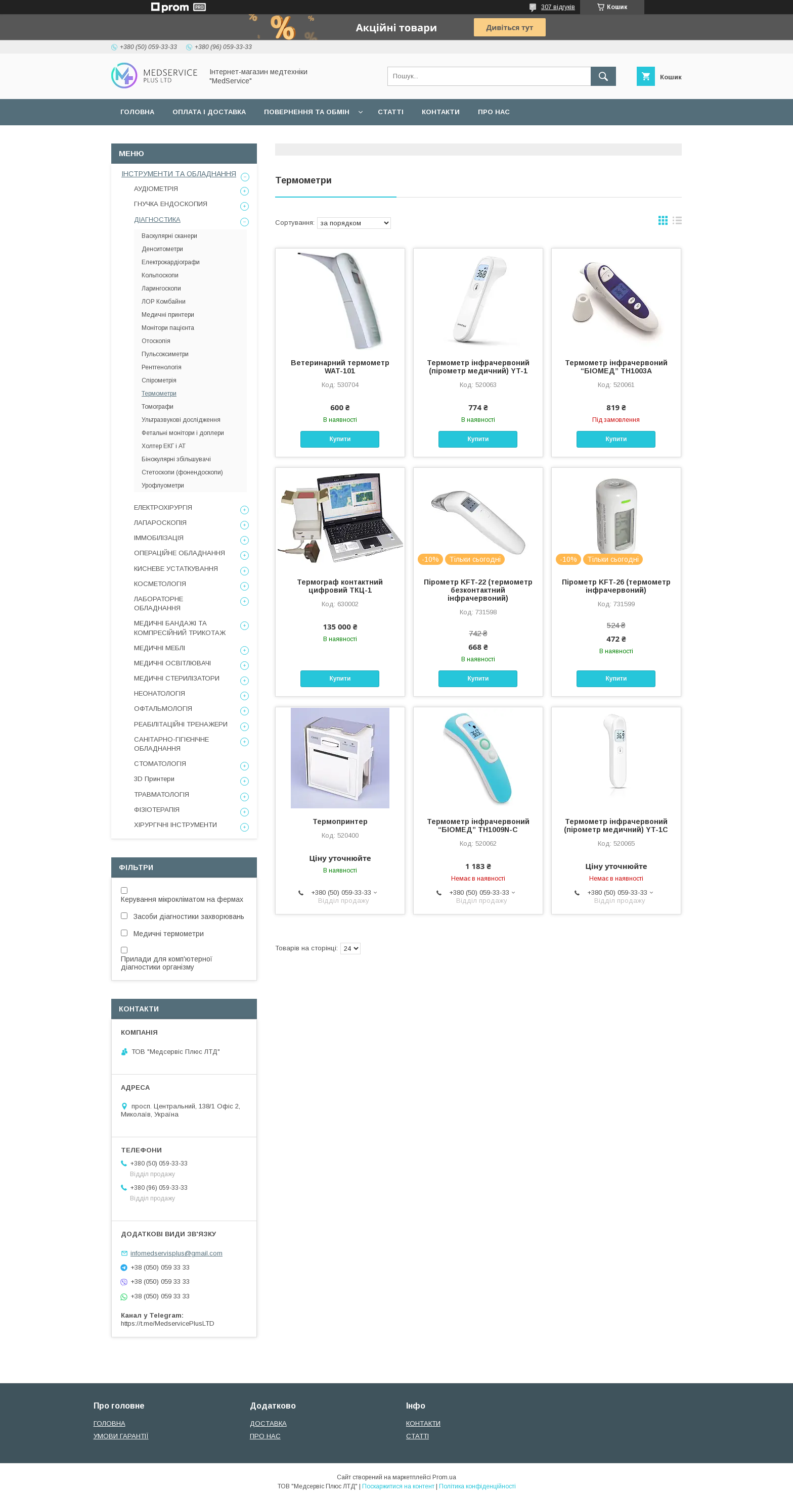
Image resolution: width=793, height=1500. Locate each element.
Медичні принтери (168, 314)
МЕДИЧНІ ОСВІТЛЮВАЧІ (172, 663)
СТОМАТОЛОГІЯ (160, 763)
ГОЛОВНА (137, 112)
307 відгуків (558, 7)
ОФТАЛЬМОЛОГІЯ (163, 708)
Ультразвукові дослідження (181, 419)
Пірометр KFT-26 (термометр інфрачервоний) (616, 586)
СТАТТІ (391, 112)
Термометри (159, 393)
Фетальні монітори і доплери (183, 433)
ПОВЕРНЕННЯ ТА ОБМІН (306, 112)
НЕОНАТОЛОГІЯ (159, 693)
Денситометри (162, 249)
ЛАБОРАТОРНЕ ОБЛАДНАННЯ (158, 603)
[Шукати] (603, 76)
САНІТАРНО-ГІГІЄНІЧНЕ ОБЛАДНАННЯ (171, 744)
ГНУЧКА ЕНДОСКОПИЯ (170, 204)
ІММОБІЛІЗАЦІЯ (159, 538)
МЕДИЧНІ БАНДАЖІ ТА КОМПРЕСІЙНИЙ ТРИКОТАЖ (180, 627)
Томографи (157, 406)
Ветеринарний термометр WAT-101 (340, 367)
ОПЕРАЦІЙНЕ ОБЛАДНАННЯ (179, 553)
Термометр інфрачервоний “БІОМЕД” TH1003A (616, 367)
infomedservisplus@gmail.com (176, 1253)
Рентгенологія (162, 367)
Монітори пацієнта (168, 327)
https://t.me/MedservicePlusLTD (167, 1323)
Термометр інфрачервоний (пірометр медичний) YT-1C (616, 825)
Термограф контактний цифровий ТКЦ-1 (340, 586)
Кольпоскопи (160, 275)
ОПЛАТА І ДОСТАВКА (209, 112)
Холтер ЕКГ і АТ (164, 446)
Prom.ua (444, 1477)
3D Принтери (154, 779)
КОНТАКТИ (441, 112)
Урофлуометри (163, 485)
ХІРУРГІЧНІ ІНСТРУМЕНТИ (175, 825)
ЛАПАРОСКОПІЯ (160, 522)
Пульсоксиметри (165, 354)
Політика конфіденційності (477, 1486)
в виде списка (677, 223)
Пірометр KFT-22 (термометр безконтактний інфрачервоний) (478, 590)
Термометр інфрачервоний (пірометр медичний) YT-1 (478, 367)
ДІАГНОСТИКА (157, 219)
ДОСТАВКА (268, 1423)
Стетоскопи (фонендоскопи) (182, 472)
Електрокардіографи (171, 262)
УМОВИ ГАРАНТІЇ (121, 1436)
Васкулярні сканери (169, 235)
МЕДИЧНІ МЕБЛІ (159, 648)
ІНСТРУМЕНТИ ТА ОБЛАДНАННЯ (178, 174)
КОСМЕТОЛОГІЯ (160, 584)
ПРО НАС (494, 112)
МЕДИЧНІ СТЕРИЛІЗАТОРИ (176, 678)
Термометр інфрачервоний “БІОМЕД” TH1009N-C (478, 825)
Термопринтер (340, 821)
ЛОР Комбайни (164, 301)
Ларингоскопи (161, 288)
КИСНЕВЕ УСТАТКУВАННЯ (176, 568)
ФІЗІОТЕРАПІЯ (157, 809)
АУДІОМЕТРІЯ (156, 188)
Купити (339, 439)
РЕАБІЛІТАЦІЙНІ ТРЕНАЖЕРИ (181, 724)
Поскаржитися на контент (398, 1486)
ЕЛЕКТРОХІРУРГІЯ (163, 507)
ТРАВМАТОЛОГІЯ (161, 794)
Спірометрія (159, 380)
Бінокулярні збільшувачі (176, 459)
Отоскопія (156, 341)
